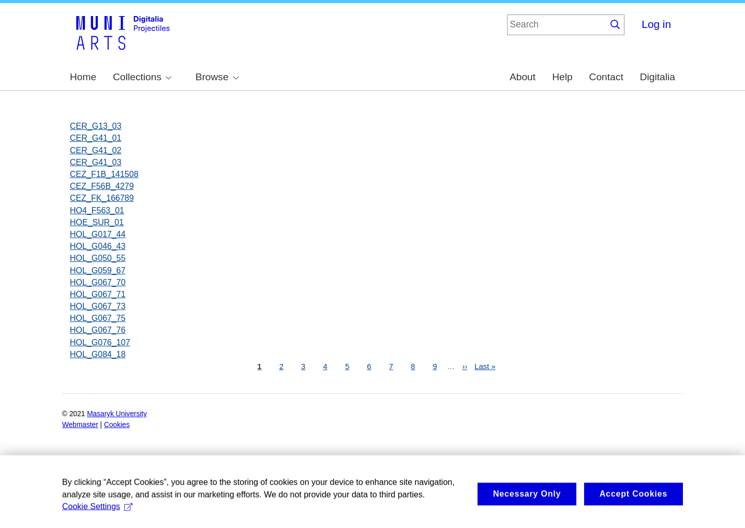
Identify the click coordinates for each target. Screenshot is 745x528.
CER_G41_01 (96, 138)
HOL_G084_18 (98, 354)
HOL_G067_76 (98, 330)
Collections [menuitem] (142, 77)
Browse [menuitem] (217, 77)
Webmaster (80, 425)
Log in (656, 24)
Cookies (117, 425)
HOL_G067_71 (98, 294)
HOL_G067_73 (98, 306)
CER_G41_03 (96, 162)
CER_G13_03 (96, 126)
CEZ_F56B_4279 (102, 186)
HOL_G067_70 (98, 282)
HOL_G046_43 (98, 246)
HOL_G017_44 (98, 234)
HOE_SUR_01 (97, 222)
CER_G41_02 (96, 150)
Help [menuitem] (562, 77)
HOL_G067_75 (98, 318)
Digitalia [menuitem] (657, 77)
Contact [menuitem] (606, 77)
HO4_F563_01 (97, 210)
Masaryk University (117, 414)
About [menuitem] (522, 77)
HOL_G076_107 (100, 342)
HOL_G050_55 (98, 258)
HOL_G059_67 (98, 270)
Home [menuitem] (83, 77)
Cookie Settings (97, 519)
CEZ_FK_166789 (102, 198)
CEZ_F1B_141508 (104, 174)
